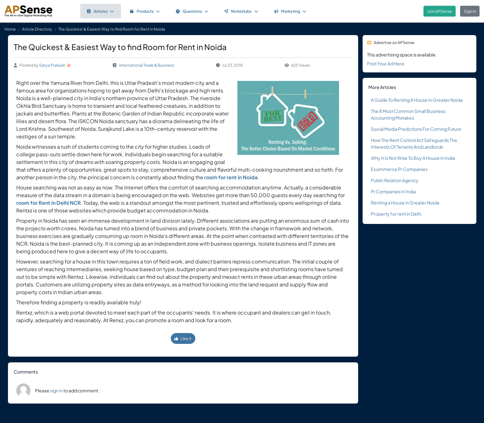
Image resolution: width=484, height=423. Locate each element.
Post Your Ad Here (385, 63)
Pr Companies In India (393, 191)
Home (10, 29)
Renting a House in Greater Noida (405, 202)
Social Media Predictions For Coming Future (416, 129)
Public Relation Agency (394, 180)
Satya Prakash (52, 65)
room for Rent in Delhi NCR (48, 202)
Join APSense (439, 11)
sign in (56, 390)
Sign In (470, 11)
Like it (182, 338)
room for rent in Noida (230, 177)
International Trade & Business (146, 65)
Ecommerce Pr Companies (399, 169)
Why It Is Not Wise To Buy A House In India (413, 158)
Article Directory (37, 29)
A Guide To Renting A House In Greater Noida (417, 100)
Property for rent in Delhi (396, 214)
